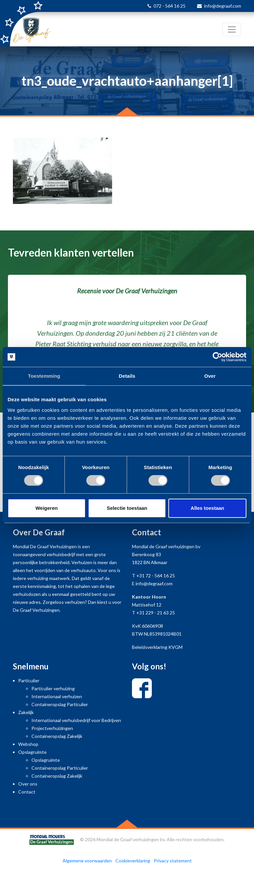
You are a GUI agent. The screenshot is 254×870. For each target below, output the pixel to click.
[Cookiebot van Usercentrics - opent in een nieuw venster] (217, 357)
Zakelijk (26, 712)
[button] (19, 336)
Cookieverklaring (132, 860)
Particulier (28, 680)
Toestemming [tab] (44, 376)
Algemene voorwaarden (87, 860)
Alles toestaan (207, 508)
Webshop (28, 744)
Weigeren (46, 508)
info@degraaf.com (222, 6)
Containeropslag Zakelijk (56, 736)
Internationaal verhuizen (56, 696)
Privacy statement (173, 860)
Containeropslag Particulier (59, 704)
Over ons (27, 784)
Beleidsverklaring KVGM (157, 647)
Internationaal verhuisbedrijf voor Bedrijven (76, 720)
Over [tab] (210, 376)
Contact (26, 792)
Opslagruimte (32, 752)
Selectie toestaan (127, 508)
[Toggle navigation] (232, 29)
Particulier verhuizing (53, 688)
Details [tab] (127, 376)
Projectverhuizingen (52, 728)
